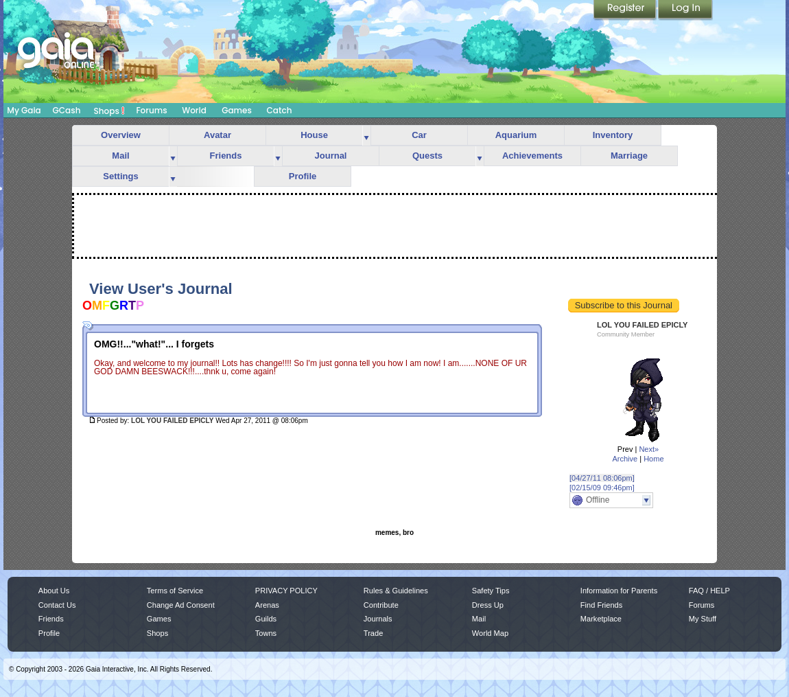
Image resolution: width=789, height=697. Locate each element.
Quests (427, 155)
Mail (120, 155)
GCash (67, 110)
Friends (226, 155)
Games (237, 110)
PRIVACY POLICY (286, 590)
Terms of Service (175, 590)
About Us (53, 590)
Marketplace (601, 619)
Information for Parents (618, 590)
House (314, 135)
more (366, 136)
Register (625, 10)
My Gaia (23, 110)
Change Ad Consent (181, 605)
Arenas (267, 605)
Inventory (613, 135)
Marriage (629, 155)
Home (653, 459)
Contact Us (57, 605)
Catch (279, 110)
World (194, 110)
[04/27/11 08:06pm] (602, 478)
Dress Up (488, 605)
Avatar (217, 135)
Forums (151, 110)
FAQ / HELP (709, 590)
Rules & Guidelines (396, 590)
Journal (331, 155)
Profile (302, 176)
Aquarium (516, 135)
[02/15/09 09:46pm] (602, 487)
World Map (490, 633)
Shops (109, 110)
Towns (265, 633)
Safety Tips (491, 590)
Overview (121, 135)
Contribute (381, 605)
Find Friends (601, 605)
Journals (378, 619)
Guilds (265, 619)
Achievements (532, 155)
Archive (624, 459)
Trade (373, 633)
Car (419, 135)
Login (685, 10)
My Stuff (702, 619)
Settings (120, 176)
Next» (649, 449)
